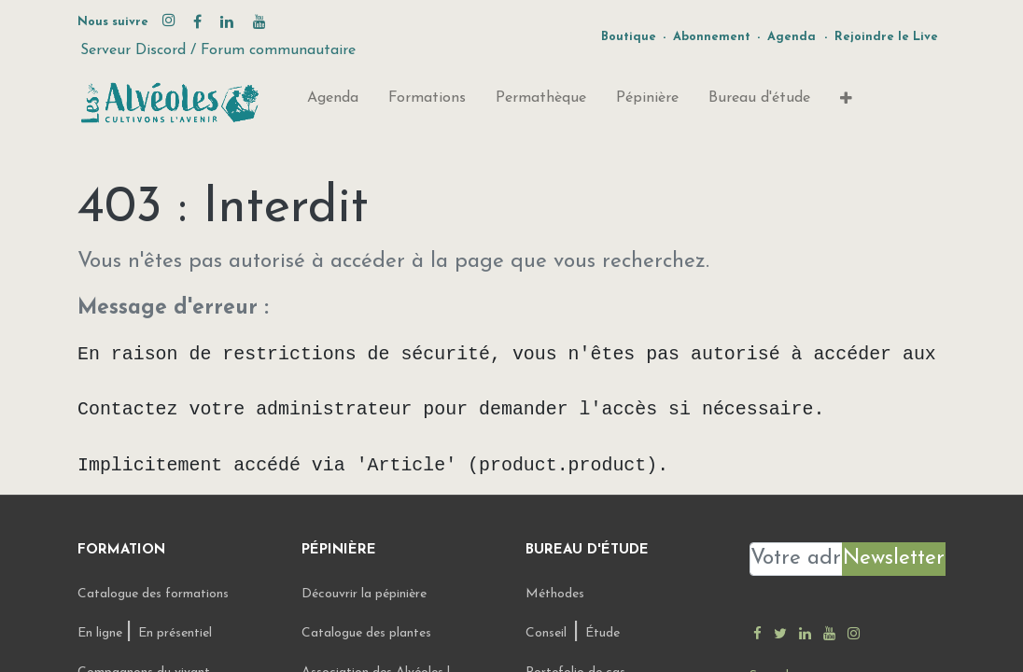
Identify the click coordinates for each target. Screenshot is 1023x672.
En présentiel (175, 633)
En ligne (101, 633)
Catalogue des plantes (366, 633)
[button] (846, 102)
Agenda (791, 37)
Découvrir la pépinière (365, 594)
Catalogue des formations (153, 594)
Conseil (546, 633)
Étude (602, 633)
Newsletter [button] (894, 558)
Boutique (628, 37)
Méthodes (555, 594)
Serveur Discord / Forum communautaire (218, 50)
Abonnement (711, 37)
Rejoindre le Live (886, 37)
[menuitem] (332, 102)
